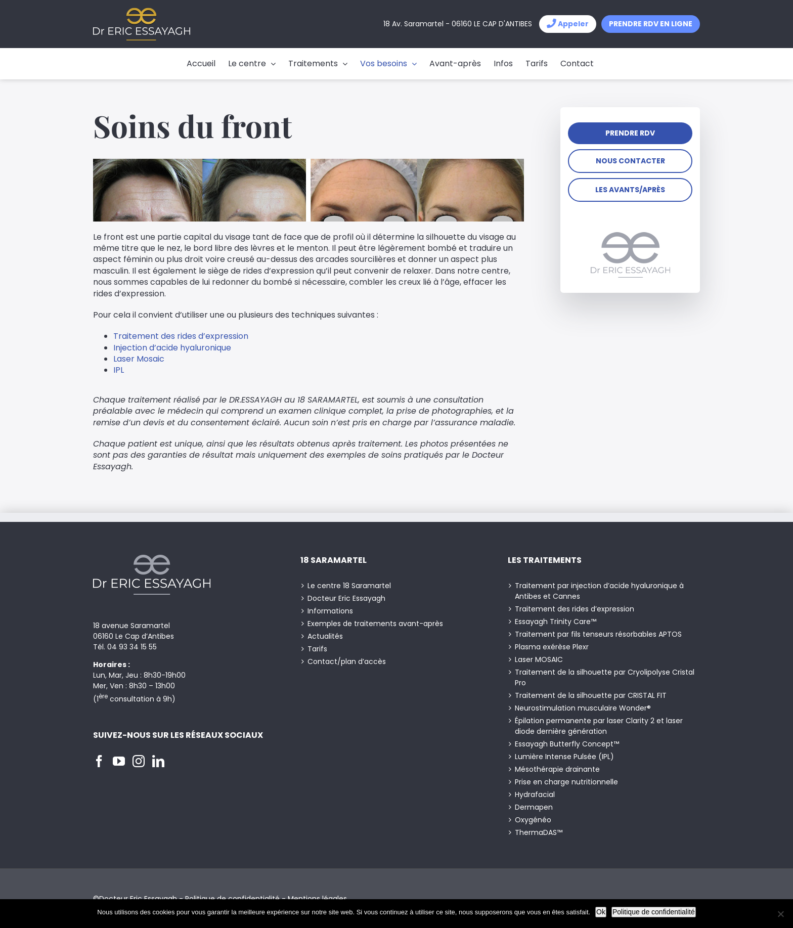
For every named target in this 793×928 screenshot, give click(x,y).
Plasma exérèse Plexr (552, 647)
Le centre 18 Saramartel (349, 586)
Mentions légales (317, 899)
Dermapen (534, 807)
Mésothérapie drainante (557, 769)
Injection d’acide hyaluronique (172, 347)
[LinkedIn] (158, 761)
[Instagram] (139, 761)
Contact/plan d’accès (346, 661)
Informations (330, 611)
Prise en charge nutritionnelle (566, 782)
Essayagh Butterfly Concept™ (567, 744)
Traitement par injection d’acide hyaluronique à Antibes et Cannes (599, 591)
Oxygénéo (533, 820)
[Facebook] (99, 761)
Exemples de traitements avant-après (375, 623)
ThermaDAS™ (538, 832)
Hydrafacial (535, 794)
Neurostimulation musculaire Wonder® (583, 708)
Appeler (568, 24)
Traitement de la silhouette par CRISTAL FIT (591, 695)
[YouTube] (119, 761)
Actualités (325, 636)
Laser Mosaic (138, 359)
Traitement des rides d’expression (180, 336)
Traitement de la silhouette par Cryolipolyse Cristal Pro (604, 677)
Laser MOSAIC (539, 659)
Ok (600, 912)
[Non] (780, 914)
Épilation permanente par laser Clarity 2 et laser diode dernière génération (599, 726)
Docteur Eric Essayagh (346, 598)
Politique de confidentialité (232, 899)
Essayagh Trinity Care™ (555, 621)
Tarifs (317, 649)
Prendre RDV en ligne (650, 24)
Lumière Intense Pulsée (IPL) (564, 757)
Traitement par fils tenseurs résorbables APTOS (598, 634)
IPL (118, 370)
